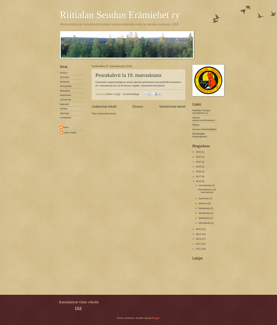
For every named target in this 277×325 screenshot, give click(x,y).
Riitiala (195, 125)
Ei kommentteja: (131, 94)
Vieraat (63, 108)
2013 (199, 239)
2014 (199, 234)
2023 (199, 152)
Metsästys (65, 90)
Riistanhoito (66, 86)
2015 (199, 229)
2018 (199, 171)
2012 (199, 243)
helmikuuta (204, 218)
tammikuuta (205, 223)
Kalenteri (64, 104)
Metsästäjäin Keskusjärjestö (199, 135)
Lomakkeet (65, 117)
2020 (199, 161)
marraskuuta (205, 185)
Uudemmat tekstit (104, 106)
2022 (199, 157)
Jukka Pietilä (69, 132)
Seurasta (64, 77)
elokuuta (203, 203)
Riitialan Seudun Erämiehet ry (120, 14)
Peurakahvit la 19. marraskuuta (128, 75)
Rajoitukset (65, 95)
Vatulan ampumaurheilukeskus (203, 119)
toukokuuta (204, 213)
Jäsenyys (64, 113)
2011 (199, 248)
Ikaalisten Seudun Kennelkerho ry (201, 111)
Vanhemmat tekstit (172, 106)
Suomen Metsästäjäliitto (204, 129)
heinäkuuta (204, 208)
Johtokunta (65, 99)
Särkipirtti (64, 81)
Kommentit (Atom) (107, 113)
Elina (66, 127)
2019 (199, 166)
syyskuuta (204, 198)
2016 (199, 181)
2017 (199, 176)
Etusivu (138, 106)
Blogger (156, 318)
